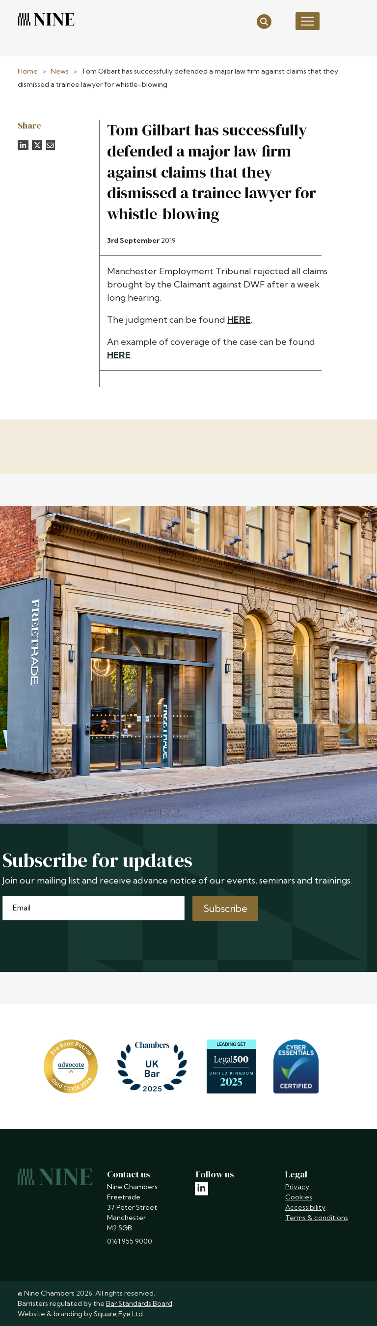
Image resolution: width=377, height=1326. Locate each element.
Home (28, 71)
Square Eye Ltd (118, 1313)
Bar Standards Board (139, 1303)
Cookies (298, 1197)
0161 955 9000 (129, 1241)
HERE (239, 319)
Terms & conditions (316, 1217)
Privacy (297, 1186)
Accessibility (305, 1207)
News (60, 71)
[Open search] (264, 20)
